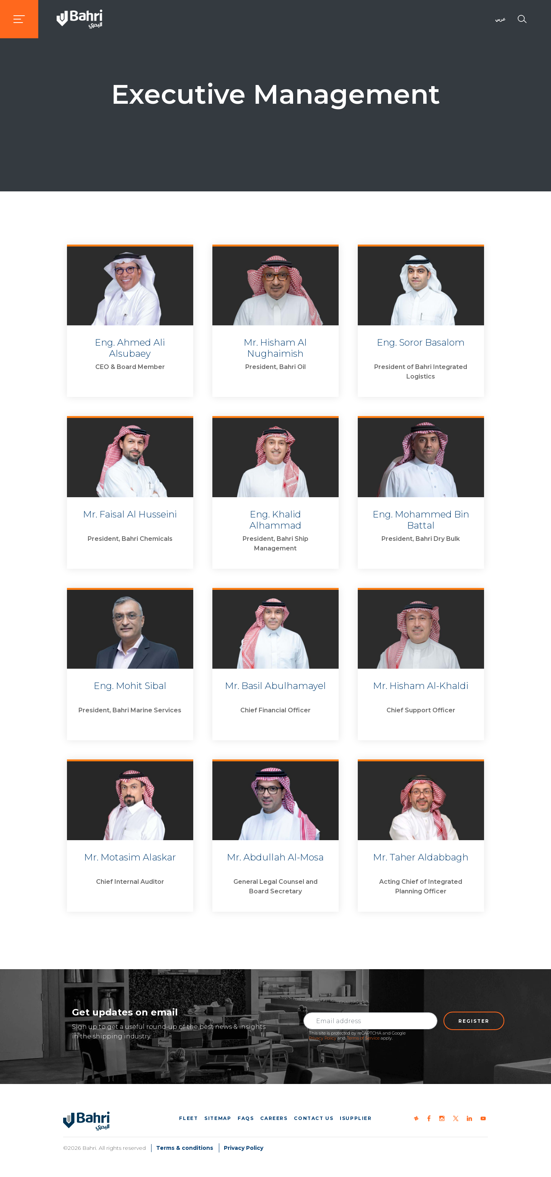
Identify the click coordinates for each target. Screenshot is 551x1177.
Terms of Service (363, 1038)
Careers (273, 1118)
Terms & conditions (184, 1147)
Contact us (313, 1118)
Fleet (188, 1118)
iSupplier (356, 1118)
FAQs (246, 1118)
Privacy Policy (322, 1038)
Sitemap (217, 1118)
